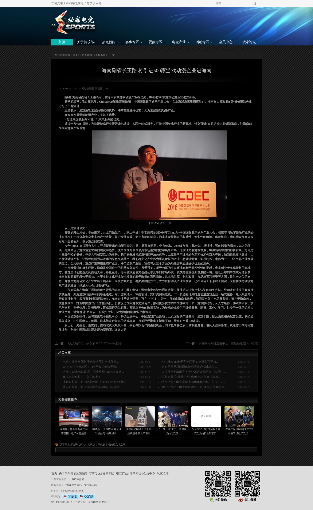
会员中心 (225, 42)
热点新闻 (109, 42)
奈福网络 (93, 502)
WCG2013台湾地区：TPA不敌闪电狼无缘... (90, 366)
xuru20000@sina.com (72, 490)
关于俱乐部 (85, 42)
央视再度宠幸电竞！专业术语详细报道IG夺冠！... (193, 371)
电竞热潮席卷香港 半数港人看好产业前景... (91, 361)
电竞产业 (179, 42)
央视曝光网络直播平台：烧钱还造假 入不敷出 (228, 343)
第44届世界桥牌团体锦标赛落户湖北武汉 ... (189, 366)
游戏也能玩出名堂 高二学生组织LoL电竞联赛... (93, 371)
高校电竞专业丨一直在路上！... (83, 377)
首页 (62, 42)
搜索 (254, 3)
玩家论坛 (249, 42)
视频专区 (155, 42)
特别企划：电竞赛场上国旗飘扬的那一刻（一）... (193, 382)
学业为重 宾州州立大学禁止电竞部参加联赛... (190, 377)
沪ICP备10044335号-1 (63, 502)
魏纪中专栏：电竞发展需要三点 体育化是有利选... (193, 387)
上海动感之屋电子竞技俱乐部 (80, 484)
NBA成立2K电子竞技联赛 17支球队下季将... (190, 361)
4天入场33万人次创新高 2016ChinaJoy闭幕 (94, 343)
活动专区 (202, 42)
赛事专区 (132, 42)
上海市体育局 (76, 479)
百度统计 (104, 502)
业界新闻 (100, 55)
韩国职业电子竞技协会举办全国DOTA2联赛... (92, 387)
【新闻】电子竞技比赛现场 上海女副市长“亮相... (94, 382)
